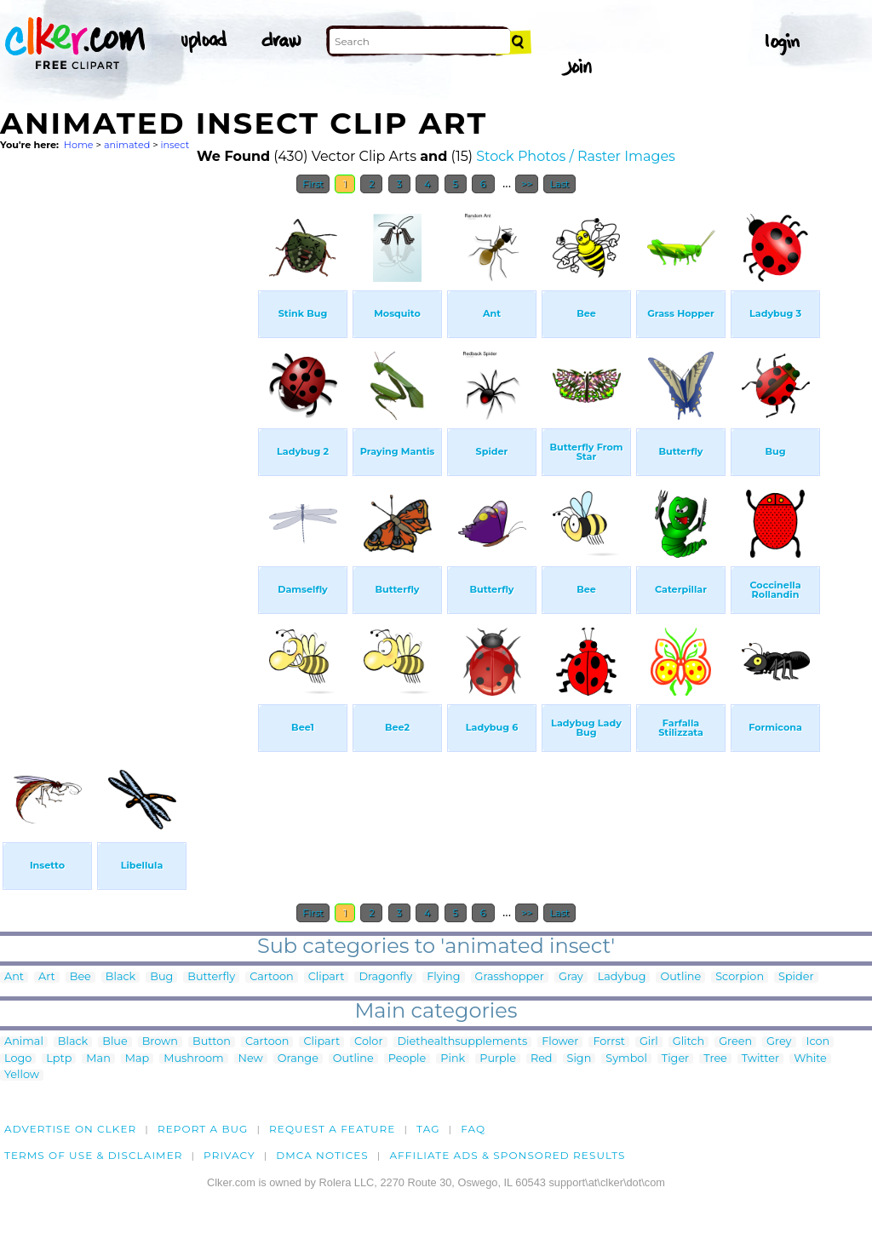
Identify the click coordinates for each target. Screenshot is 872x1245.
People (407, 1058)
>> (526, 184)
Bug (161, 977)
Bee (80, 977)
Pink (452, 1058)
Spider (796, 977)
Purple (497, 1058)
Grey (778, 1041)
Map (137, 1058)
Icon (818, 1041)
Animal (23, 1041)
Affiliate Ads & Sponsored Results (507, 1155)
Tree (715, 1058)
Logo (18, 1058)
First (313, 184)
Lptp (59, 1058)
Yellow (21, 1075)
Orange (298, 1058)
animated (127, 145)
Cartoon (272, 977)
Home (79, 145)
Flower (560, 1041)
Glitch (688, 1041)
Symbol (626, 1058)
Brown (160, 1041)
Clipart (326, 977)
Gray (571, 977)
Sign (579, 1058)
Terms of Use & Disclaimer (93, 1155)
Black (120, 977)
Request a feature (332, 1128)
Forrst (608, 1041)
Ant (14, 977)
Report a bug (203, 1128)
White (810, 1058)
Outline (680, 977)
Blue (114, 1041)
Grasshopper (509, 977)
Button (211, 1041)
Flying (443, 977)
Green (735, 1041)
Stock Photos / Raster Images (575, 156)
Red (542, 1058)
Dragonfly (385, 977)
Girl (649, 1041)
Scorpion (739, 977)
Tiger (675, 1058)
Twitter (760, 1058)
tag (427, 1128)
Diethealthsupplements (463, 1041)
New (250, 1058)
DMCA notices (322, 1155)
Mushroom (193, 1058)
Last (559, 184)
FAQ (473, 1128)
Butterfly (211, 977)
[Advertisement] (127, 458)
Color (368, 1041)
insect (175, 145)
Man (98, 1058)
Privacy (229, 1155)
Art (46, 977)
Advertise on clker (70, 1128)
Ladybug (622, 977)
